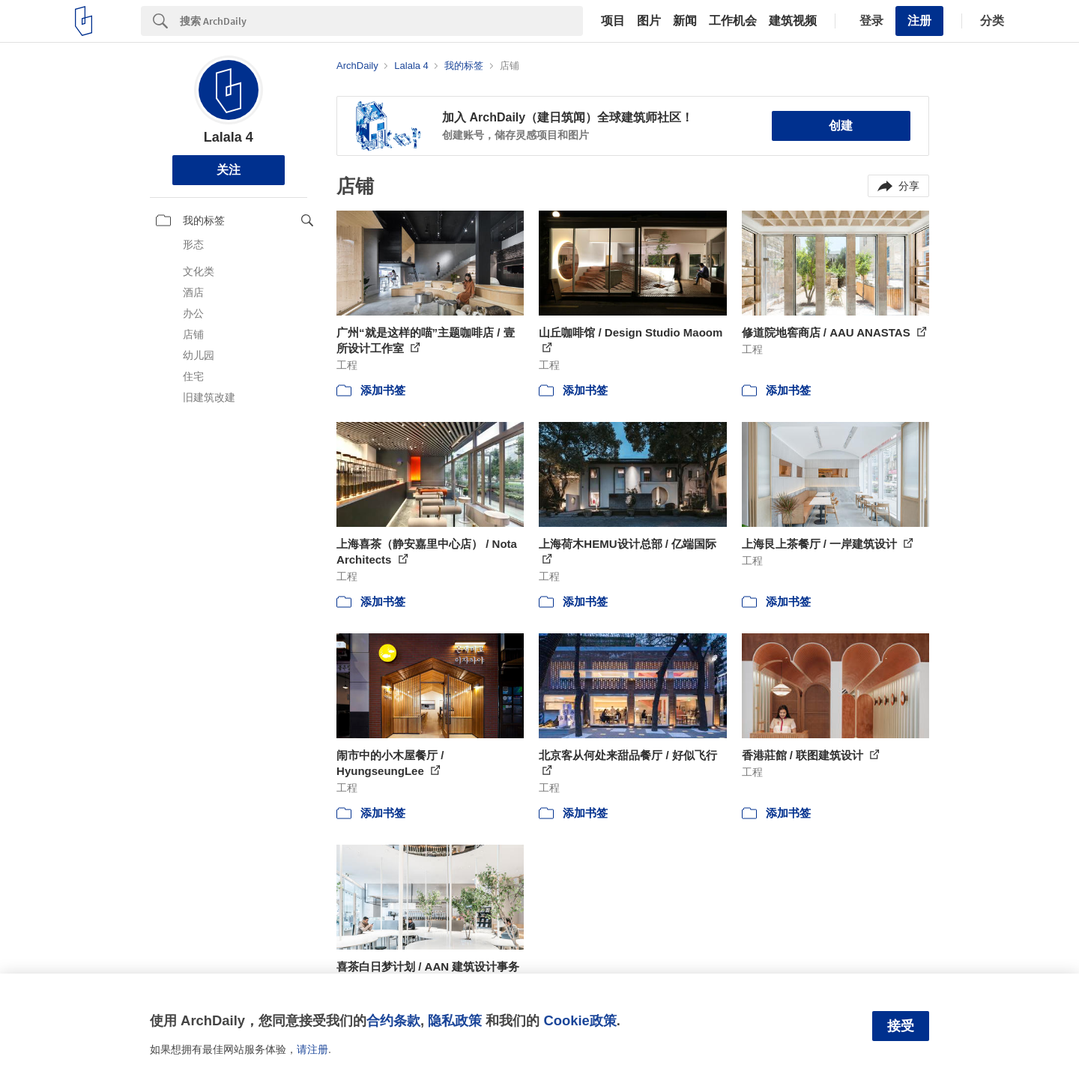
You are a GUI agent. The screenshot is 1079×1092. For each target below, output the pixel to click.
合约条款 (393, 1020)
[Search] (381, 21)
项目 (613, 21)
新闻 (685, 21)
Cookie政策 (579, 1020)
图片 (649, 21)
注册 (919, 20)
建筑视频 (793, 21)
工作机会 (733, 21)
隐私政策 (455, 1020)
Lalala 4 (228, 137)
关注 (229, 169)
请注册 (312, 1049)
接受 (900, 1026)
